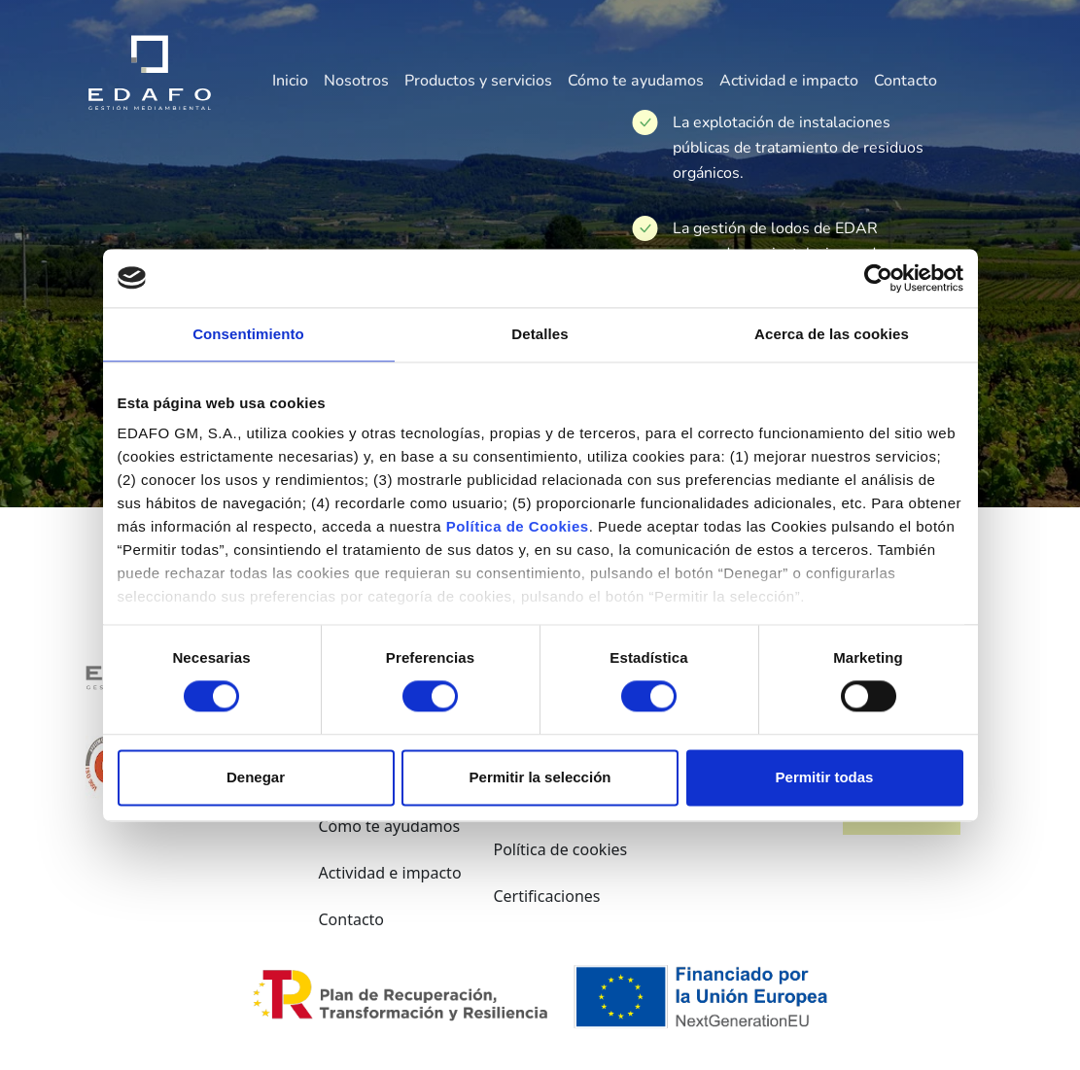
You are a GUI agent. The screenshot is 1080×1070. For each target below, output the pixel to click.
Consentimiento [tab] (248, 334)
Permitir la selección (540, 777)
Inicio (290, 81)
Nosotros (356, 81)
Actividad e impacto (788, 81)
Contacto (905, 81)
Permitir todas (825, 777)
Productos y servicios (478, 81)
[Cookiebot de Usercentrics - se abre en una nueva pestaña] (878, 278)
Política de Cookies (517, 526)
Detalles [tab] (539, 334)
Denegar (255, 777)
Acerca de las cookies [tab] (831, 334)
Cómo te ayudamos (636, 81)
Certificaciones (546, 896)
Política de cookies (560, 849)
